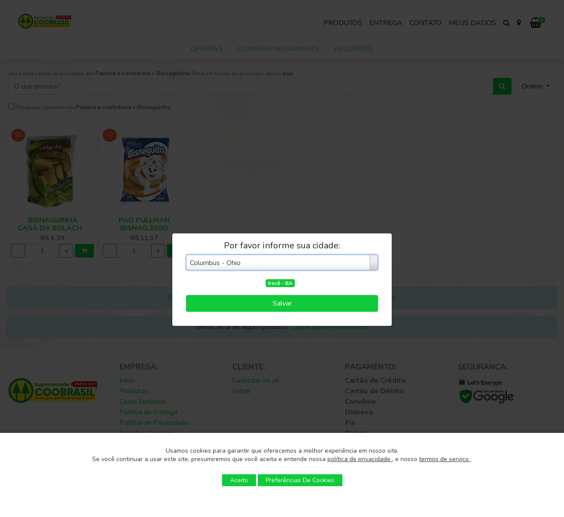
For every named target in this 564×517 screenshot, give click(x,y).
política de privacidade (359, 459)
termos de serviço (445, 459)
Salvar (282, 303)
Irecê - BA (280, 283)
